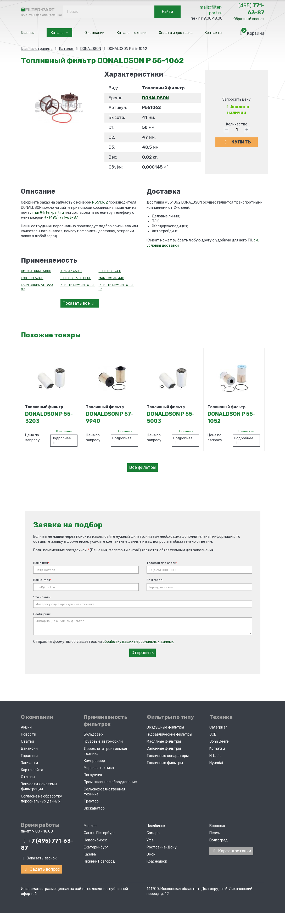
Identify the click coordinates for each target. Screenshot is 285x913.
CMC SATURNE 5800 (36, 271)
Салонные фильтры (164, 748)
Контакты (213, 33)
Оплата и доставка (176, 33)
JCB (212, 734)
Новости (28, 734)
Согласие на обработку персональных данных (41, 798)
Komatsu (217, 748)
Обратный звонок (248, 19)
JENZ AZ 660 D (71, 271)
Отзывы (28, 777)
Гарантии (29, 755)
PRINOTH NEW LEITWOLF (77, 285)
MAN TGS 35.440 (111, 278)
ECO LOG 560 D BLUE (75, 278)
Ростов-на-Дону (162, 847)
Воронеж (217, 826)
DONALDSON (155, 97)
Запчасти (29, 762)
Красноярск (157, 861)
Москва (90, 826)
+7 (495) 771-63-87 (61, 217)
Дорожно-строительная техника (105, 751)
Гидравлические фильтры (169, 734)
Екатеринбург (96, 847)
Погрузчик (93, 775)
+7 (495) (47, 844)
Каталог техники (132, 33)
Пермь (214, 833)
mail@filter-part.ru (211, 10)
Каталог (59, 33)
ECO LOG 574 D (32, 278)
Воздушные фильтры (165, 727)
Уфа (150, 840)
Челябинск (156, 826)
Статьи (27, 741)
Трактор (91, 801)
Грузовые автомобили (103, 741)
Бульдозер (93, 734)
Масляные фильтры (164, 741)
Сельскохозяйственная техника (104, 791)
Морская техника (99, 768)
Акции (26, 727)
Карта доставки (231, 850)
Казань (90, 854)
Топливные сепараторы (168, 755)
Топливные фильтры (165, 762)
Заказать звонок (39, 858)
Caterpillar (218, 727)
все (79, 303)
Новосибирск (95, 840)
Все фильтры (142, 467)
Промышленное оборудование (110, 782)
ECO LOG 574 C (110, 271)
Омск (151, 854)
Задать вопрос (41, 868)
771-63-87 (251, 9)
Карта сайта (32, 770)
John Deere (219, 741)
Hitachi (215, 755)
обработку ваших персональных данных (138, 641)
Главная (28, 33)
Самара (153, 833)
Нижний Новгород (99, 861)
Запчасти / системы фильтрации (39, 786)
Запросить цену (236, 99)
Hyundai (216, 762)
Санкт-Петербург (99, 833)
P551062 (100, 202)
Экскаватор (94, 808)
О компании (94, 33)
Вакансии (29, 748)
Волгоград (218, 840)
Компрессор (94, 761)
